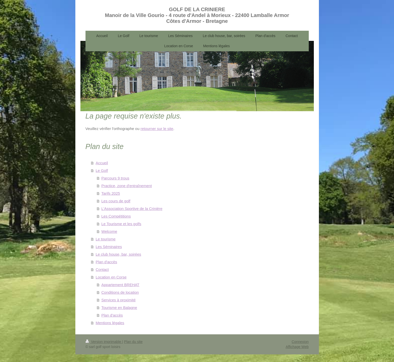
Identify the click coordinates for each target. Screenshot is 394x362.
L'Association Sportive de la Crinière (131, 208)
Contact (102, 269)
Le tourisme (105, 239)
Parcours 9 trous (115, 178)
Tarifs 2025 (110, 193)
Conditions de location (120, 292)
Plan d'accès (106, 262)
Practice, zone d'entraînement (126, 186)
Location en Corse (111, 277)
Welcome (109, 231)
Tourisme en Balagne (119, 307)
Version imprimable (103, 342)
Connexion (300, 342)
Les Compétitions (116, 216)
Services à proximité (118, 300)
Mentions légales (110, 323)
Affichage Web (297, 347)
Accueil (102, 163)
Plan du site (133, 342)
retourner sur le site (157, 128)
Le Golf (102, 170)
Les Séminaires (109, 246)
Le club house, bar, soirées (118, 254)
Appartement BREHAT (120, 285)
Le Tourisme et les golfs (121, 224)
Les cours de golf (115, 201)
